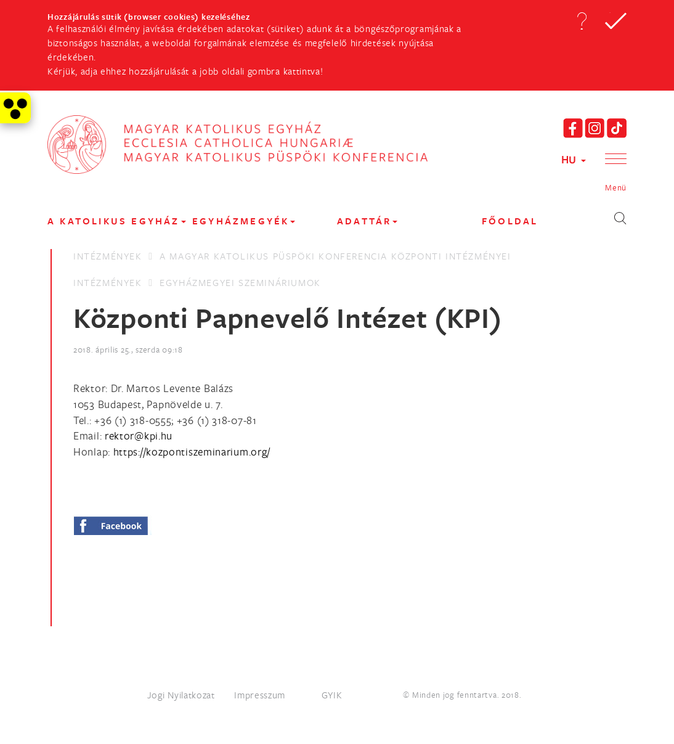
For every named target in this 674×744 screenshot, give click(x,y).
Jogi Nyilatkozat (181, 695)
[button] (582, 21)
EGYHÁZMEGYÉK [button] (243, 221)
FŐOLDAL (510, 221)
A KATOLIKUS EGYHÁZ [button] (116, 221)
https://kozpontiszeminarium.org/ (191, 451)
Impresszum (259, 695)
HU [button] (573, 159)
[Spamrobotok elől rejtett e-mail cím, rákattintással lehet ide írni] (139, 435)
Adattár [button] (367, 221)
